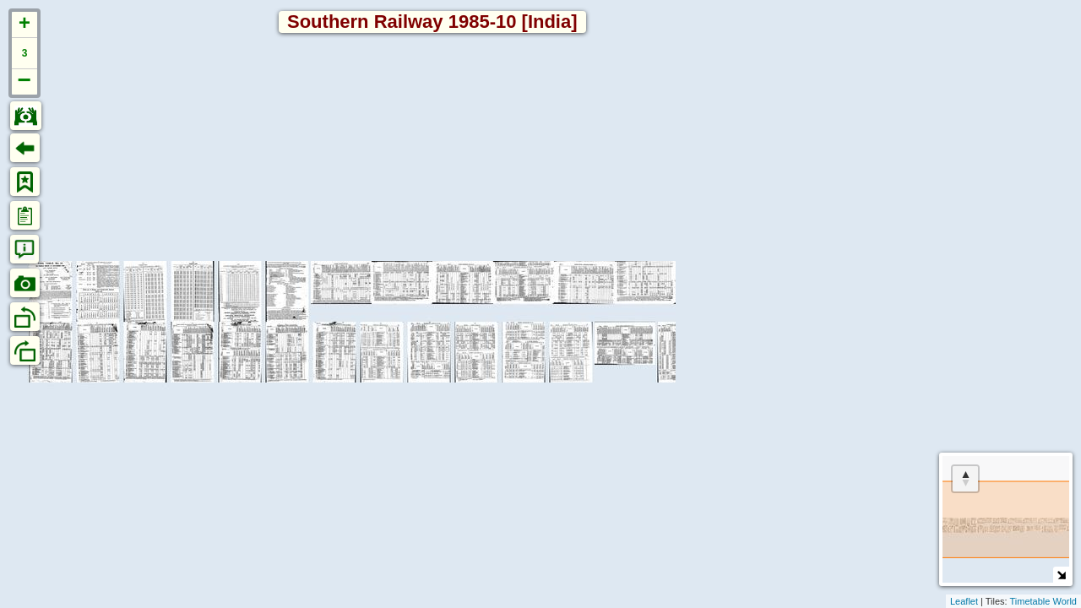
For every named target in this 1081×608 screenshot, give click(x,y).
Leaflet (964, 601)
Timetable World (1043, 601)
